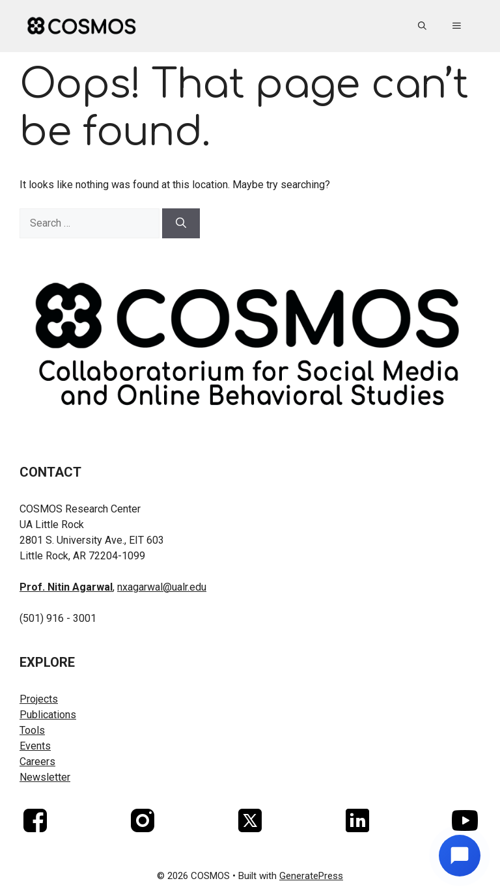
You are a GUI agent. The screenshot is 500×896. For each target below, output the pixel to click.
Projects (39, 699)
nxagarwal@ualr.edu (161, 587)
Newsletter (45, 777)
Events (35, 746)
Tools (32, 730)
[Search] (181, 223)
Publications (48, 714)
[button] (422, 26)
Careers (37, 761)
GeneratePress (311, 876)
